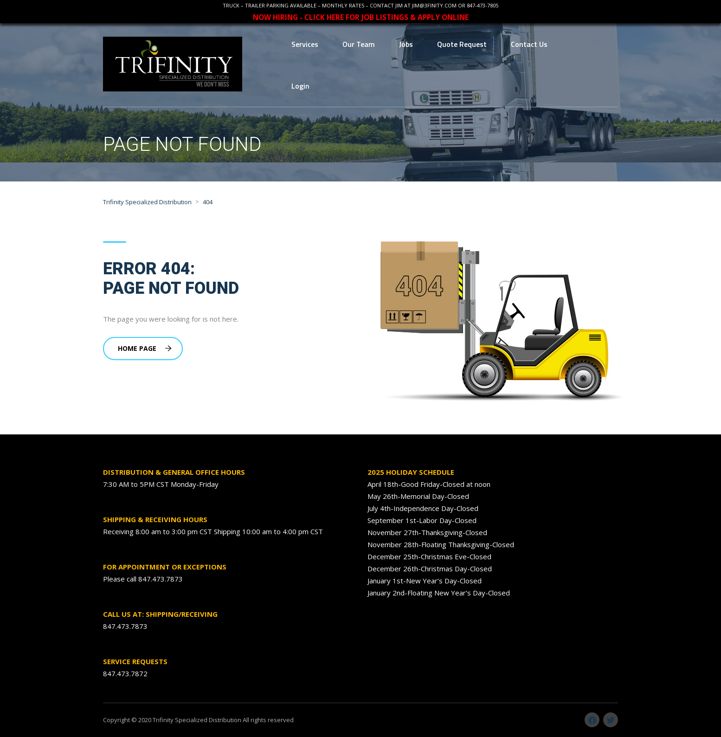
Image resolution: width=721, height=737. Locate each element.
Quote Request (462, 44)
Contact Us (529, 44)
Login (300, 85)
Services (304, 44)
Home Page (145, 348)
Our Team (358, 44)
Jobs (406, 44)
